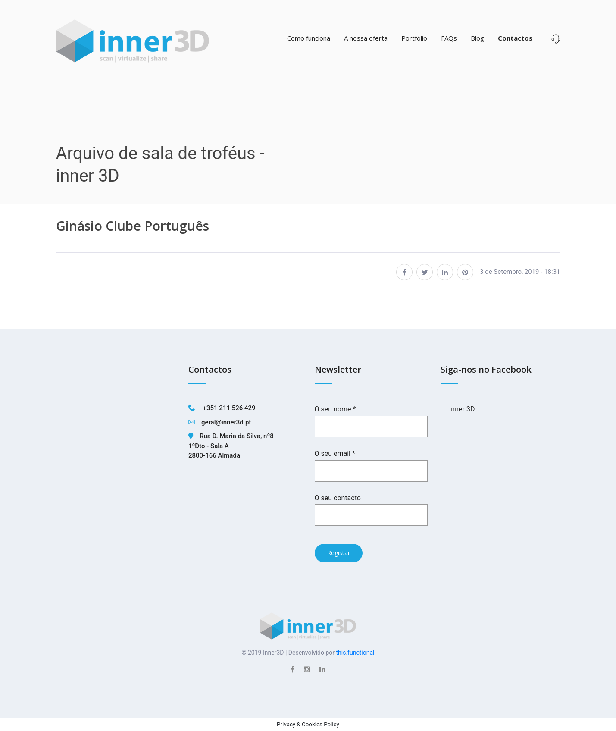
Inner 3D (462, 409)
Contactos (515, 38)
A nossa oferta (366, 38)
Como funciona (308, 38)
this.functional (355, 652)
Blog (477, 38)
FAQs (449, 38)
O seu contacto (371, 506)
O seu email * (371, 461)
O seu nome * (371, 417)
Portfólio (414, 38)
